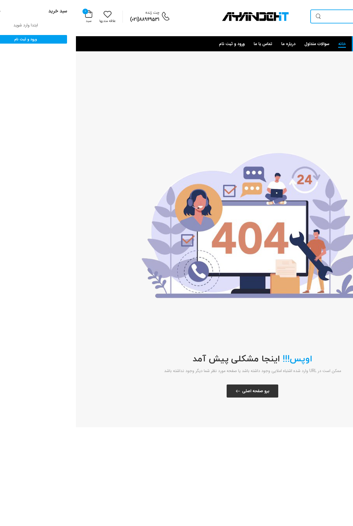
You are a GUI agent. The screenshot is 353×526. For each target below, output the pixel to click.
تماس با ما (187, 44)
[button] (311, 43)
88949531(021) (68, 19)
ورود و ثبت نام (156, 44)
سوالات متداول (240, 44)
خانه (266, 44)
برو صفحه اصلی (179, 391)
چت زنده (76, 12)
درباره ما (212, 44)
